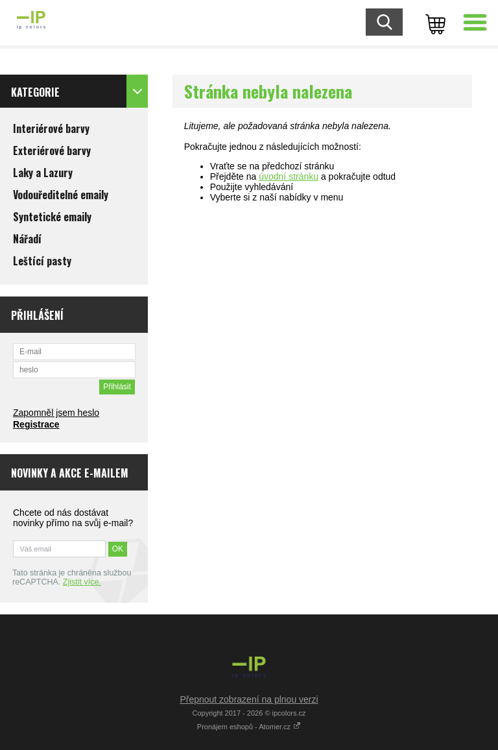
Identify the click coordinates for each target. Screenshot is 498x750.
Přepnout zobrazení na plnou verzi (249, 699)
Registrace (36, 424)
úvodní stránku (288, 176)
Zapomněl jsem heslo (56, 412)
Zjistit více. (82, 582)
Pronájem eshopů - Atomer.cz (249, 727)
